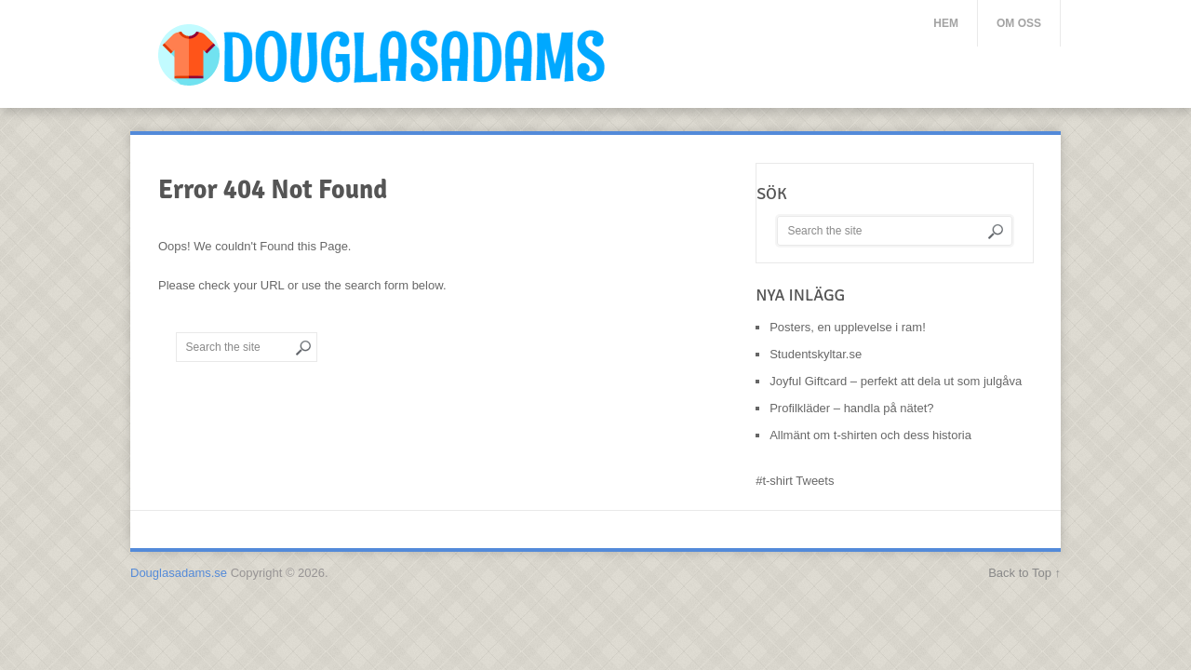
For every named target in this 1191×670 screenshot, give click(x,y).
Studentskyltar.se (815, 354)
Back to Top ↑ (1024, 573)
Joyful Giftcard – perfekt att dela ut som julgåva (895, 381)
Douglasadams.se (178, 573)
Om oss (1019, 23)
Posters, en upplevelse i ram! (847, 327)
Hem (945, 23)
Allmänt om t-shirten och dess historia (870, 435)
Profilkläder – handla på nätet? (851, 408)
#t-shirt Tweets (795, 481)
